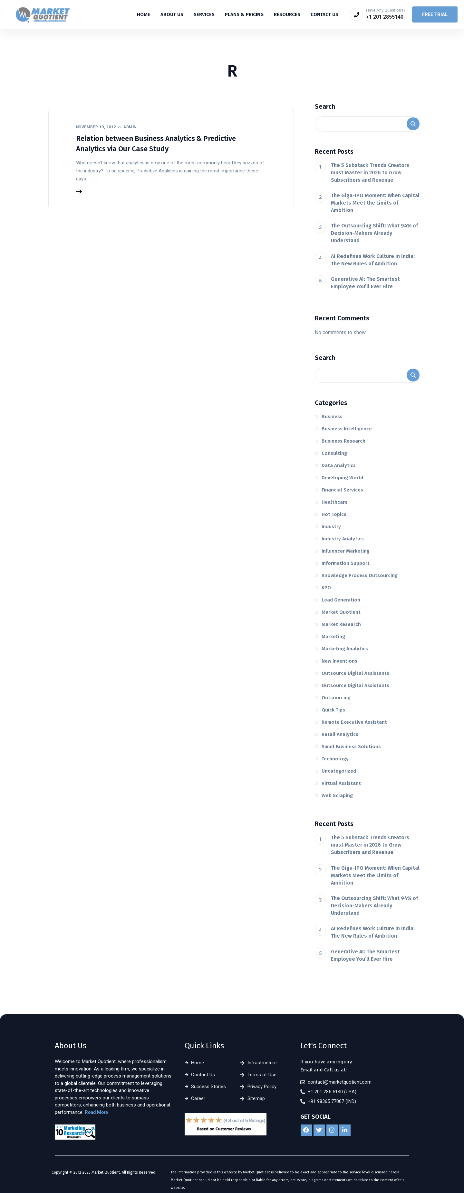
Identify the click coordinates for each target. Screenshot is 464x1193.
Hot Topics (334, 514)
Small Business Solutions (351, 746)
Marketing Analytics (345, 649)
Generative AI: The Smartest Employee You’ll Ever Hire (365, 282)
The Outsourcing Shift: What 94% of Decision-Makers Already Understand (374, 233)
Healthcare (335, 502)
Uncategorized (339, 771)
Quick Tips (333, 710)
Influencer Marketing (346, 551)
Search (325, 106)
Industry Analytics (343, 539)
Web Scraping (337, 795)
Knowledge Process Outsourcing (360, 575)
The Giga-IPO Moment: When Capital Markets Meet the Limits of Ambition (375, 202)
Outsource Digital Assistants (355, 673)
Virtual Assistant (341, 783)
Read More (96, 1112)
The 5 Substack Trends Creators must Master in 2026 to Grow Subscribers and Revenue (370, 172)
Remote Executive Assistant (354, 722)
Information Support (346, 563)
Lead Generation (341, 600)
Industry (331, 526)
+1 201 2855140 (384, 17)
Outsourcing (336, 698)
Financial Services (342, 490)
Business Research (343, 441)
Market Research (341, 624)
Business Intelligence (347, 429)
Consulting (334, 453)
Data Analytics (339, 465)
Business (332, 416)
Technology (335, 759)
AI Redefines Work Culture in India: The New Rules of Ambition (373, 260)
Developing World (342, 478)
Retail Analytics (340, 734)
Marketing (333, 636)
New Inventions (339, 661)
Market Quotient (341, 612)
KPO (326, 588)
